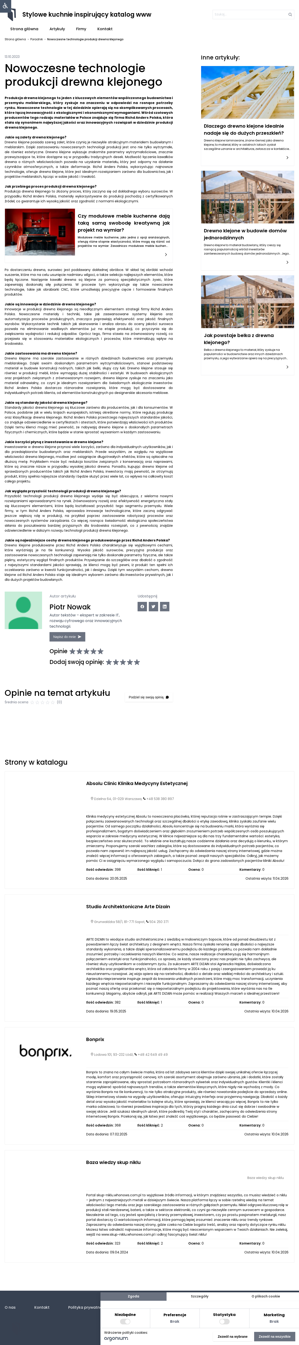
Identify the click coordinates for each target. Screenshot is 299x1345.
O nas (10, 1307)
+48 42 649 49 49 (153, 1060)
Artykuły (57, 29)
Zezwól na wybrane (233, 1336)
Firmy (81, 29)
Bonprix (95, 1045)
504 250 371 (159, 927)
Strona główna (24, 29)
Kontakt (105, 29)
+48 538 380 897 (160, 804)
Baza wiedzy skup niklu (113, 1168)
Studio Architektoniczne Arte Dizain (128, 912)
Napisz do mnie (69, 636)
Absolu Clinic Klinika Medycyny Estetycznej (137, 789)
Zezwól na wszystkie (275, 1336)
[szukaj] (253, 14)
